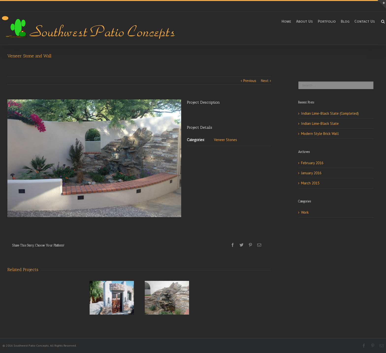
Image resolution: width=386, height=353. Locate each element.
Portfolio (327, 21)
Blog (345, 21)
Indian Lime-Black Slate (320, 123)
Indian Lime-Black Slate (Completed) (330, 113)
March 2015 (310, 183)
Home (286, 21)
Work (305, 212)
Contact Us (364, 21)
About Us (304, 21)
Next (265, 80)
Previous (249, 80)
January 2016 (311, 173)
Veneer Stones (225, 139)
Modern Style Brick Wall (320, 133)
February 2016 (312, 162)
